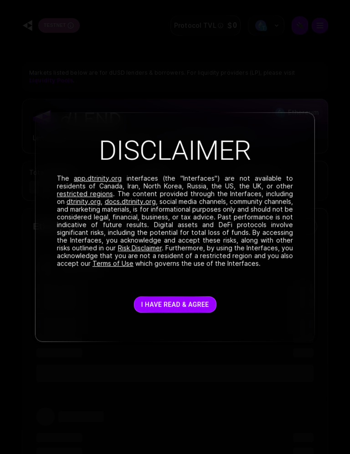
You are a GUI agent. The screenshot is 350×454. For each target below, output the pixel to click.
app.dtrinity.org (98, 178)
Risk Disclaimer (139, 247)
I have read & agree (175, 304)
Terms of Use (113, 263)
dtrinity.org (84, 201)
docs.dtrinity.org (129, 201)
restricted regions (85, 193)
